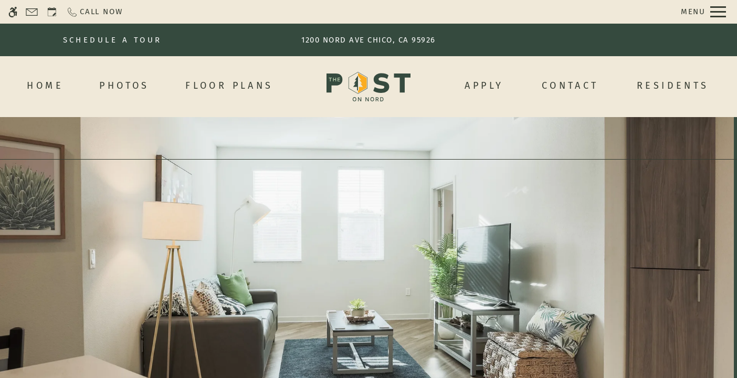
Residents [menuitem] (673, 85)
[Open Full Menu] (703, 12)
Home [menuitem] (45, 85)
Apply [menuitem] (484, 85)
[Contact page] (31, 12)
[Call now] (94, 12)
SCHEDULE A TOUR (112, 40)
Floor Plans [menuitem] (229, 85)
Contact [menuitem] (570, 85)
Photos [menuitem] (124, 85)
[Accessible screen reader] (13, 12)
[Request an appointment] (51, 12)
